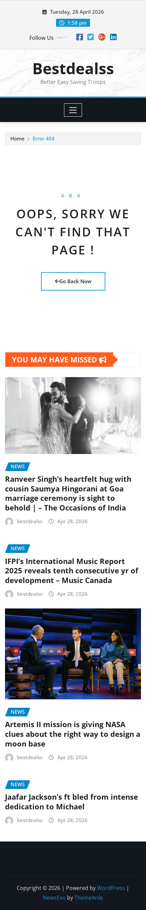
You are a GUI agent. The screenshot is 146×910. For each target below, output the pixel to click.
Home (17, 138)
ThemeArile (88, 897)
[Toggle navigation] (73, 110)
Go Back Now (73, 281)
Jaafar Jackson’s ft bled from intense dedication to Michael (71, 801)
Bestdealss (73, 68)
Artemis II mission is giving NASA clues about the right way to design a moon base (72, 733)
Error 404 (44, 138)
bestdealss (29, 521)
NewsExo (54, 897)
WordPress (111, 888)
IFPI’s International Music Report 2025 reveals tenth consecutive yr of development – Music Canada (71, 570)
